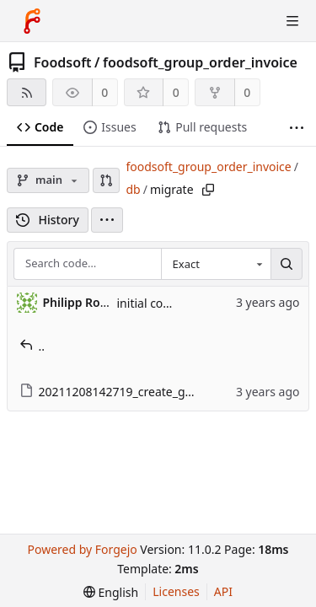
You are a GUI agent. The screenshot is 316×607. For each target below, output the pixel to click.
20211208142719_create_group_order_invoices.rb (166, 392)
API (223, 591)
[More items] (296, 128)
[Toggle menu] (292, 21)
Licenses (176, 591)
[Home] (32, 21)
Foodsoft (63, 62)
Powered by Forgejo (82, 549)
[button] (107, 180)
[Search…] (286, 264)
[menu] (107, 220)
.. (32, 346)
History (47, 220)
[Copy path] (208, 189)
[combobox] (215, 264)
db (133, 189)
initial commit (155, 303)
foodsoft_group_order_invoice (200, 62)
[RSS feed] (26, 92)
